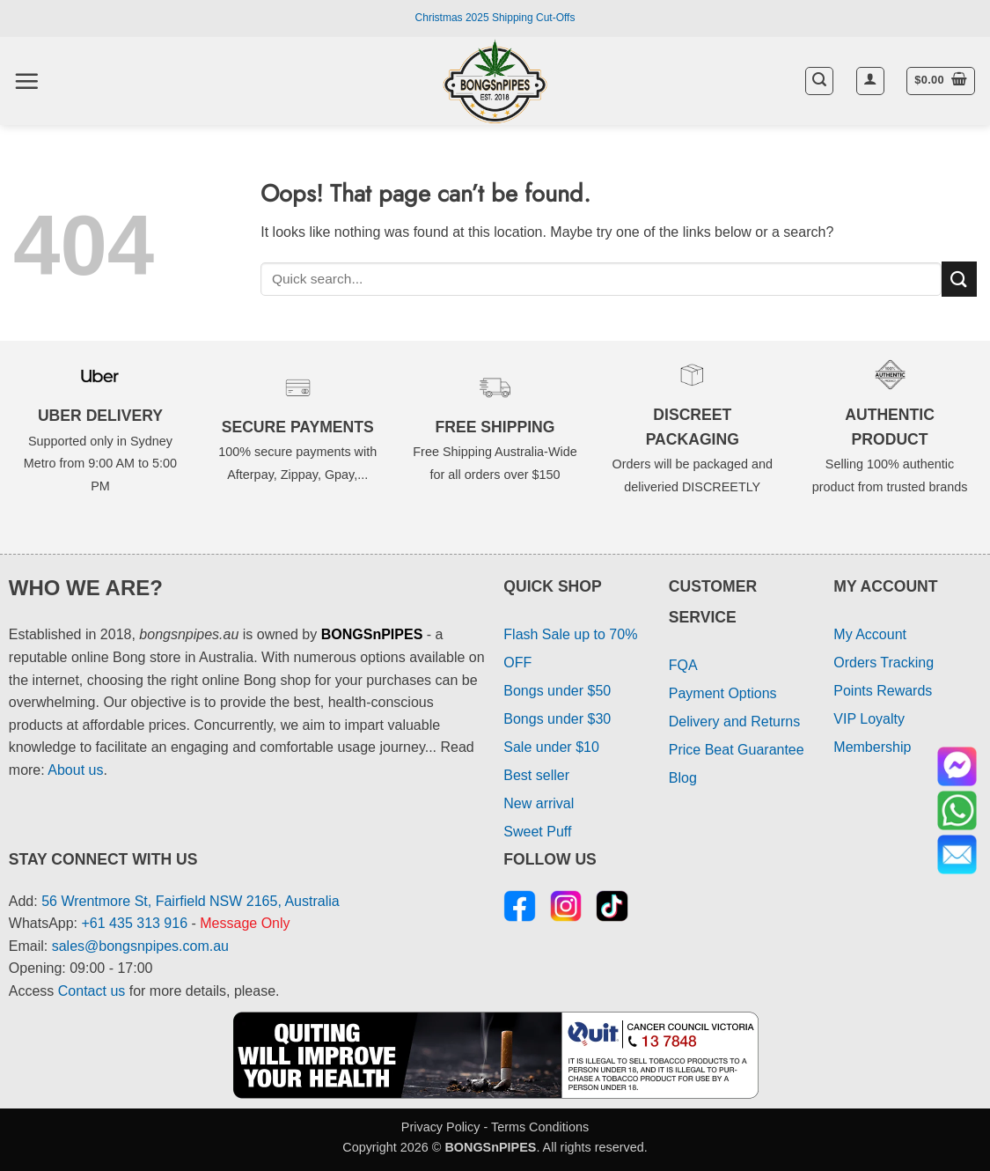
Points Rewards (882, 690)
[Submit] (959, 278)
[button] (26, 81)
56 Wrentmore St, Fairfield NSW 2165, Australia (190, 901)
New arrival (538, 803)
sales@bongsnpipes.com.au (140, 946)
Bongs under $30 (557, 718)
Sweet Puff (537, 831)
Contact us (91, 990)
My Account (869, 634)
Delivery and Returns (734, 721)
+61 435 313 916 (135, 923)
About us (75, 769)
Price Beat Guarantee (736, 749)
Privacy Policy (440, 1127)
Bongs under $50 (557, 690)
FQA (683, 665)
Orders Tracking (883, 662)
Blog (683, 777)
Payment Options (723, 693)
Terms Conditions (540, 1127)
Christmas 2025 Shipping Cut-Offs (495, 17)
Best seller (536, 775)
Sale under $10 (551, 747)
